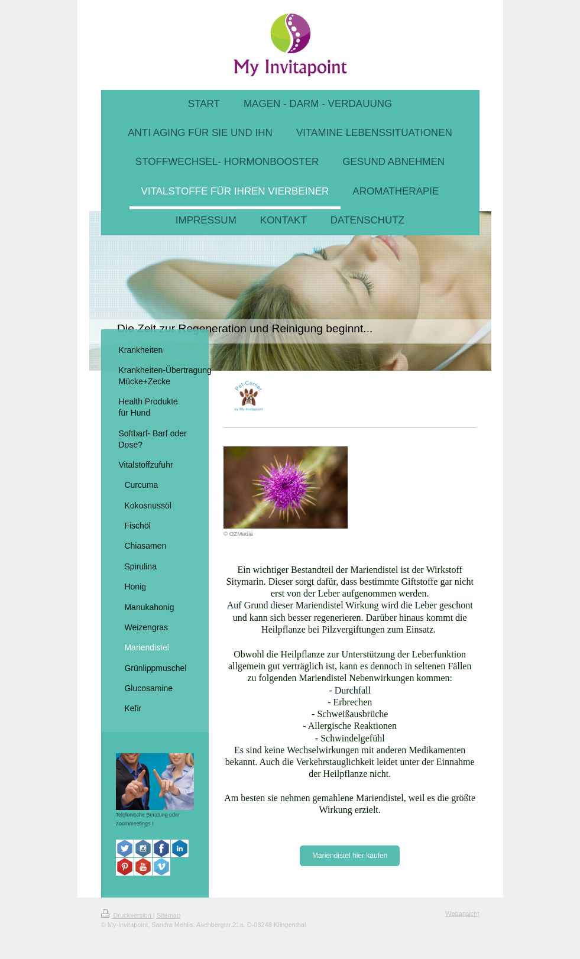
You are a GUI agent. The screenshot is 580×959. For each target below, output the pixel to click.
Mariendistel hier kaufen (349, 855)
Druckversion (127, 915)
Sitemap (168, 915)
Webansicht (462, 913)
